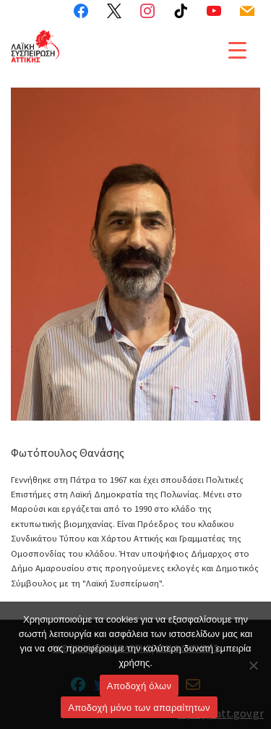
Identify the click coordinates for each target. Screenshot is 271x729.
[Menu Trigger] (237, 49)
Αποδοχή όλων (139, 685)
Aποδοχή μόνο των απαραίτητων (139, 707)
